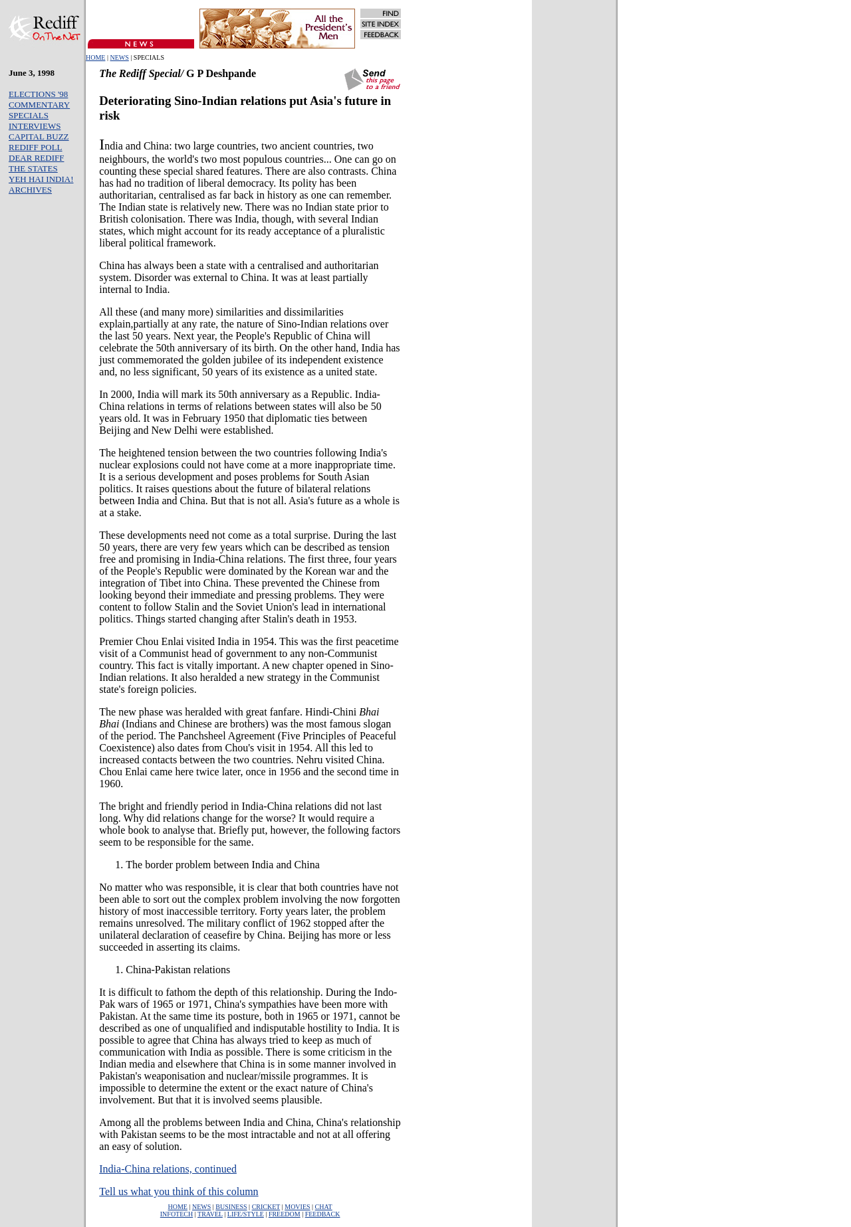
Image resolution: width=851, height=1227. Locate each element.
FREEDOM (285, 1214)
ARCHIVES (30, 190)
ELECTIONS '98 (38, 94)
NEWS (119, 57)
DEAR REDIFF (36, 158)
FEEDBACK (322, 1214)
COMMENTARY (39, 105)
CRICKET (266, 1206)
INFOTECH (176, 1214)
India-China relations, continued (168, 1169)
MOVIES (297, 1206)
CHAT (323, 1206)
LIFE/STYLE (245, 1214)
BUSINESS (231, 1206)
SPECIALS (29, 115)
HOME (95, 57)
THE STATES (33, 168)
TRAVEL (210, 1214)
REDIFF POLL (35, 147)
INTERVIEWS (35, 126)
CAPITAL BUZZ (39, 137)
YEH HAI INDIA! (41, 179)
